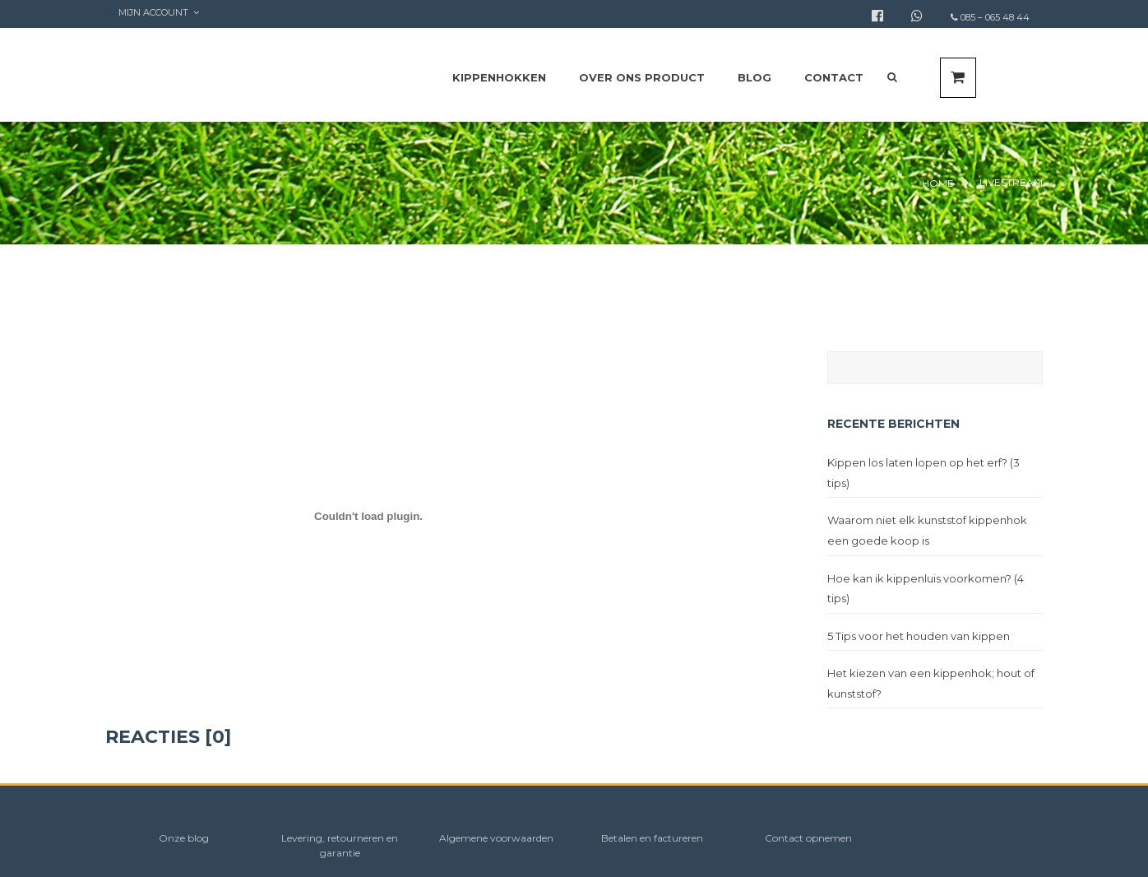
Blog (754, 77)
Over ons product (642, 77)
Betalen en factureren (652, 838)
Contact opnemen (808, 838)
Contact (833, 77)
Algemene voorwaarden (496, 838)
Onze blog (184, 838)
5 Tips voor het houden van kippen (918, 636)
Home (938, 183)
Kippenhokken (499, 77)
